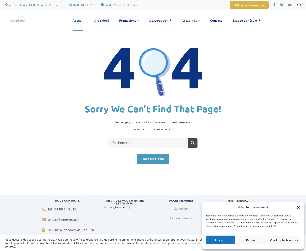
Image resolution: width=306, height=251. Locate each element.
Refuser (251, 240)
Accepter (221, 240)
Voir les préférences (284, 240)
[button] (298, 207)
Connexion (181, 209)
